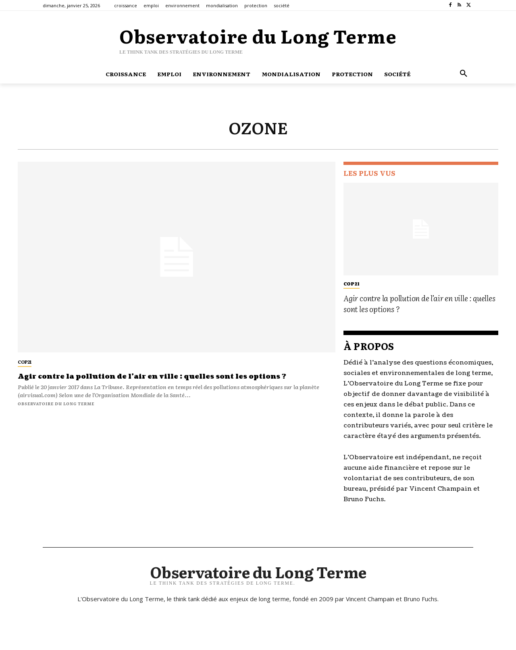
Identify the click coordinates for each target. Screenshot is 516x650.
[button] (463, 73)
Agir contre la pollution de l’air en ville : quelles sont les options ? (163, 376)
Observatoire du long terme (56, 403)
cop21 (24, 361)
